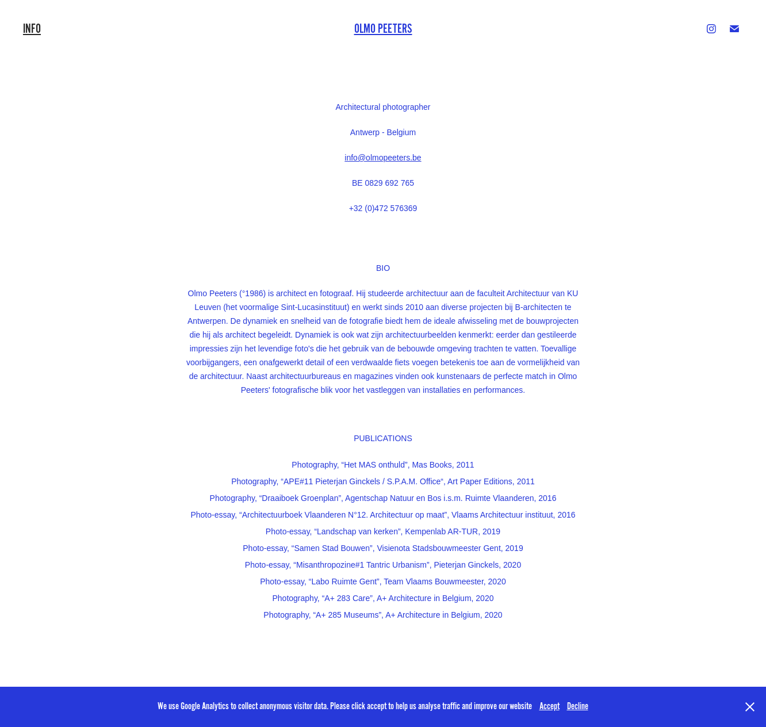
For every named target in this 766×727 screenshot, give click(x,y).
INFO (32, 28)
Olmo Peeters (383, 28)
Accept (549, 706)
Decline (577, 706)
